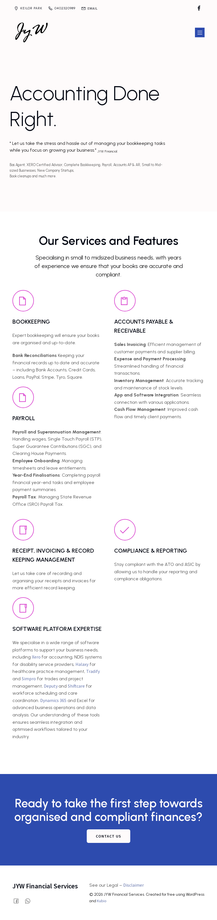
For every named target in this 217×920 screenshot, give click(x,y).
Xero (37, 657)
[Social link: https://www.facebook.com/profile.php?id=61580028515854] (199, 8)
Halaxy (81, 664)
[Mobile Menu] (200, 32)
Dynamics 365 (53, 700)
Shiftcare (76, 686)
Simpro (29, 678)
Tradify (93, 671)
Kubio (102, 900)
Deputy (51, 686)
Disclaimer (133, 885)
